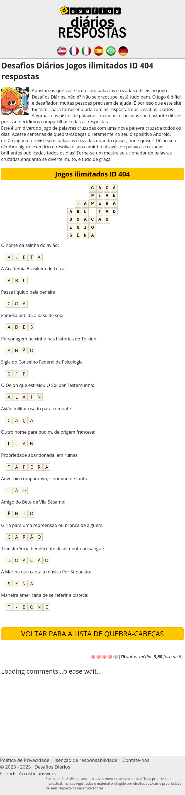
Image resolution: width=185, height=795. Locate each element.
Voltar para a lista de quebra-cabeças (92, 633)
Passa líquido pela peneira (28, 292)
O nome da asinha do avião (29, 245)
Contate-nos (135, 760)
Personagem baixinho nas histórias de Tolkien (48, 339)
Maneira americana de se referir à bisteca (44, 595)
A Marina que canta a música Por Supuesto (45, 572)
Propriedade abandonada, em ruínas (39, 455)
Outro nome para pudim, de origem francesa (47, 432)
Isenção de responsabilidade (86, 760)
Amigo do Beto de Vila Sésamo (32, 502)
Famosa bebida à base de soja (32, 315)
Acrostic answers (37, 773)
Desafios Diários (52, 767)
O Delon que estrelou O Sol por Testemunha (47, 385)
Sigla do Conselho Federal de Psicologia (41, 362)
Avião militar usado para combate (36, 409)
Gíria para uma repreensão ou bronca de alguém (51, 525)
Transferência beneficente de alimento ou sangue (52, 549)
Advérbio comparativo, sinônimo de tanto (44, 478)
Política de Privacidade (24, 760)
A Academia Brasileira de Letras (34, 269)
